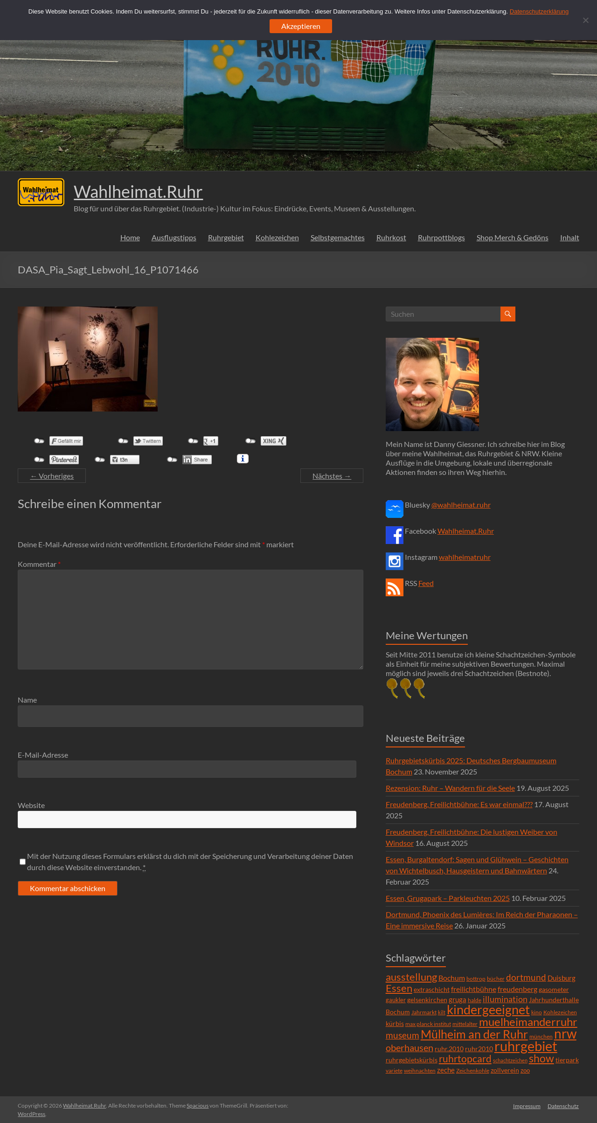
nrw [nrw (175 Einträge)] (565, 1033)
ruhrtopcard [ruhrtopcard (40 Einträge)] (465, 1058)
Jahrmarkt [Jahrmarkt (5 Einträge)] (424, 1012)
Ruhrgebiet (226, 237)
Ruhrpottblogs (441, 237)
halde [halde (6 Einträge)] (474, 1000)
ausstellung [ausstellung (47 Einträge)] (411, 976)
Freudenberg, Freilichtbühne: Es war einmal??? (459, 804)
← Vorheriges (52, 475)
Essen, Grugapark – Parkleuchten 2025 (448, 897)
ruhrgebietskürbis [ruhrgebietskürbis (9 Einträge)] (411, 1060)
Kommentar (39, 563)
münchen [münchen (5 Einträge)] (541, 1036)
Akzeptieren (300, 25)
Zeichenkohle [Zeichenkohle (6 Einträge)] (472, 1070)
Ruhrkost (391, 237)
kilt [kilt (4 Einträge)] (441, 1012)
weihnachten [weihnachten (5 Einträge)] (420, 1070)
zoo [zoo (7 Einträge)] (525, 1070)
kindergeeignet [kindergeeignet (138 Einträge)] (488, 1009)
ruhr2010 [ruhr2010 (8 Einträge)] (479, 1049)
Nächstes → (331, 475)
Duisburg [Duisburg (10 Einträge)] (562, 978)
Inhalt (569, 237)
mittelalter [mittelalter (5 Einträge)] (465, 1024)
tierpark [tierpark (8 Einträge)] (567, 1060)
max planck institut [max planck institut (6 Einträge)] (428, 1023)
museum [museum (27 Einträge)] (402, 1035)
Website (31, 805)
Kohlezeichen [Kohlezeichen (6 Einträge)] (560, 1012)
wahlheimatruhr (465, 556)
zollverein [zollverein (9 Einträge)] (505, 1070)
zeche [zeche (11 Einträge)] (446, 1070)
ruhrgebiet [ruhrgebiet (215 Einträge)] (525, 1046)
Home (130, 237)
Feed (426, 583)
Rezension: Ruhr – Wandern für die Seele (450, 787)
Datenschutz (563, 1105)
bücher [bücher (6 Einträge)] (496, 978)
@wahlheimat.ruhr (461, 504)
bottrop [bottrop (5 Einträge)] (476, 979)
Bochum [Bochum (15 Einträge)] (451, 977)
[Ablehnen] (585, 20)
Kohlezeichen (277, 237)
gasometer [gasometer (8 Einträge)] (554, 989)
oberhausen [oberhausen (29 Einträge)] (409, 1047)
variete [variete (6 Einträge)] (394, 1070)
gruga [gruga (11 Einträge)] (457, 999)
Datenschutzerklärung (539, 11)
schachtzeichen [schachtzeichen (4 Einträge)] (510, 1060)
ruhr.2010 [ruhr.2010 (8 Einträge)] (449, 1049)
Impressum (527, 1105)
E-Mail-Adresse (43, 754)
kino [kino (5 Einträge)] (536, 1012)
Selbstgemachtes (338, 237)
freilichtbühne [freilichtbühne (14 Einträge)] (473, 988)
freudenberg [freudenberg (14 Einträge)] (517, 988)
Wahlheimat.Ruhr (138, 191)
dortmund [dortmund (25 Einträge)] (526, 977)
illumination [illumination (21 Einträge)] (505, 999)
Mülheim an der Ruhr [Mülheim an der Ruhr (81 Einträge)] (474, 1034)
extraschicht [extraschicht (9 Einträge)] (432, 989)
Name (27, 699)
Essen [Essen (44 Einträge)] (399, 988)
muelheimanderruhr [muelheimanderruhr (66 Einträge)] (528, 1021)
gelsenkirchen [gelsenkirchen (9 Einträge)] (427, 1000)
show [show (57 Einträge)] (541, 1058)
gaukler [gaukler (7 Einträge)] (396, 1000)
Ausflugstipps (174, 237)
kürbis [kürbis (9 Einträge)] (395, 1023)
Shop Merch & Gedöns (512, 237)
